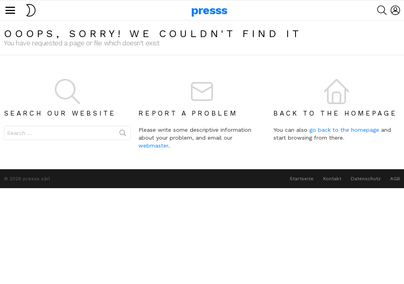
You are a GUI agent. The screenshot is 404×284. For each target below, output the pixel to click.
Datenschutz (366, 178)
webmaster (153, 145)
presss (209, 10)
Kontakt (332, 178)
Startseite (302, 178)
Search (123, 134)
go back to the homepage (344, 130)
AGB (395, 178)
